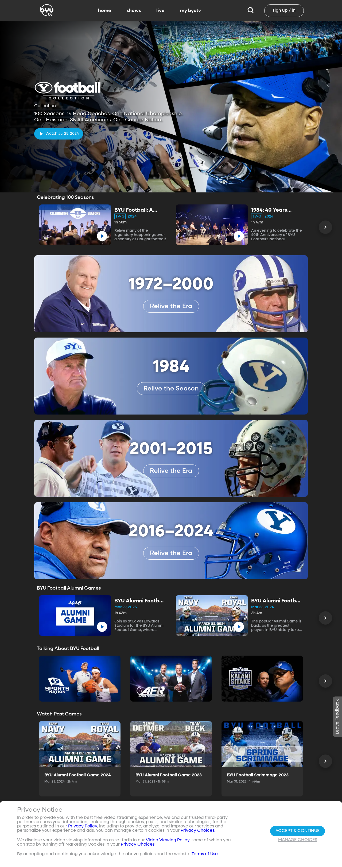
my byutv (190, 10)
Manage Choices (297, 840)
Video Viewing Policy (167, 840)
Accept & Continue (297, 831)
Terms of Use (205, 854)
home (104, 10)
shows (134, 10)
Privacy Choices (137, 844)
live (160, 10)
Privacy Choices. (198, 831)
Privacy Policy (82, 826)
